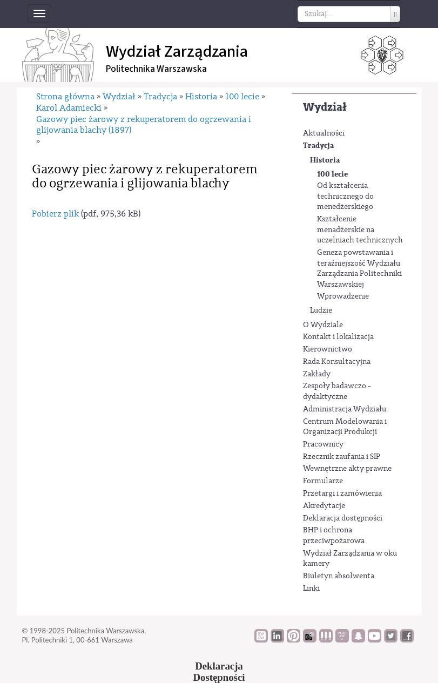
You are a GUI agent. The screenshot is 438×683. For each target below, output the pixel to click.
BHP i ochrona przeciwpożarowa (334, 535)
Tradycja (318, 145)
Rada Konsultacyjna (336, 362)
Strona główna (65, 96)
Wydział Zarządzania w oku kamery (350, 559)
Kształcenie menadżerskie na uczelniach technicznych (360, 229)
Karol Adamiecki (69, 108)
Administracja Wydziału (344, 409)
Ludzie (321, 310)
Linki (311, 588)
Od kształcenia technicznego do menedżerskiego (345, 196)
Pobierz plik (55, 213)
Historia (325, 160)
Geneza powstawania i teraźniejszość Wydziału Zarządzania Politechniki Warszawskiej (359, 268)
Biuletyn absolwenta (338, 576)
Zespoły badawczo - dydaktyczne (337, 391)
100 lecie (332, 174)
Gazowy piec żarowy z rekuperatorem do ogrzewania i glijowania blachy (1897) (143, 125)
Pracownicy (323, 444)
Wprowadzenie (343, 296)
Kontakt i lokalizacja (338, 337)
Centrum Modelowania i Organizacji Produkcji (345, 427)
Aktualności (324, 133)
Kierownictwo (327, 349)
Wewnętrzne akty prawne (347, 469)
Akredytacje (324, 506)
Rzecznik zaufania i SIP (341, 457)
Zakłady (317, 374)
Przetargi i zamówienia (342, 493)
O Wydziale (323, 325)
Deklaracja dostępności (342, 518)
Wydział (325, 107)
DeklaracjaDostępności (219, 671)
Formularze (323, 481)
